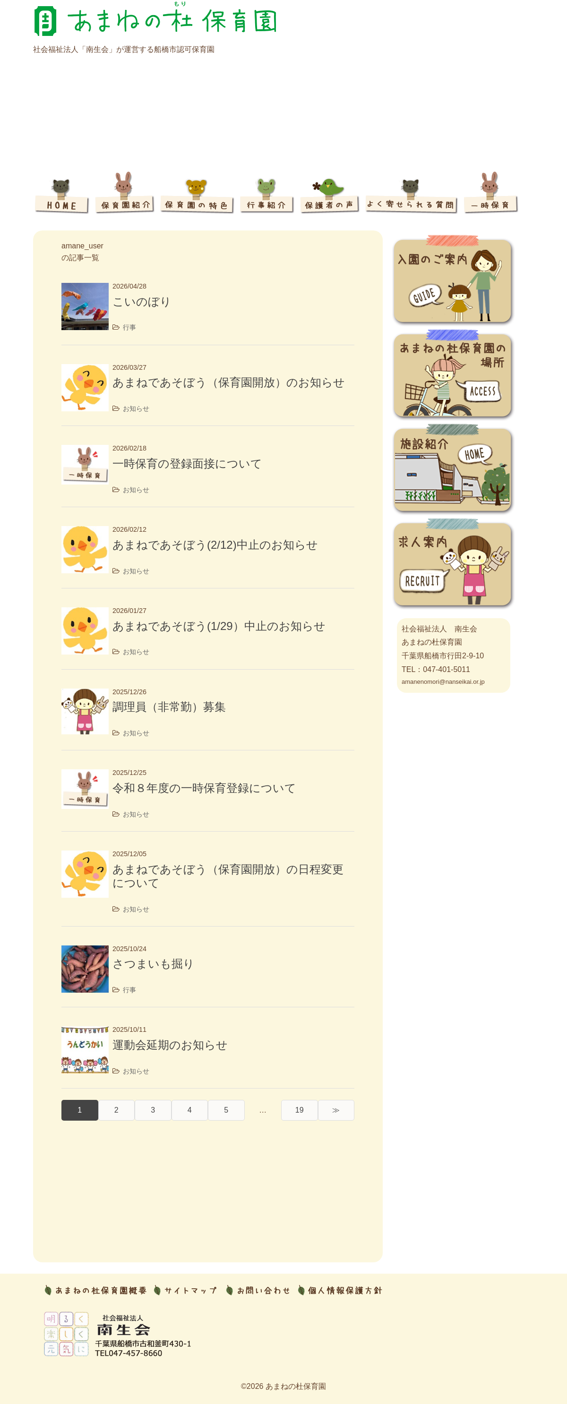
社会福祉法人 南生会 (439, 629)
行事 (129, 327)
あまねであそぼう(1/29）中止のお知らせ (219, 626)
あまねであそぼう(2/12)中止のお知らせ (215, 544)
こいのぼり (142, 301)
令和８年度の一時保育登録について (204, 788)
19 (299, 1110)
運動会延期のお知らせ (170, 1044)
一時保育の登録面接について (187, 463)
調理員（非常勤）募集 (169, 706)
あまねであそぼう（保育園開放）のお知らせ (228, 382)
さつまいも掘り (153, 963)
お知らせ (136, 408)
